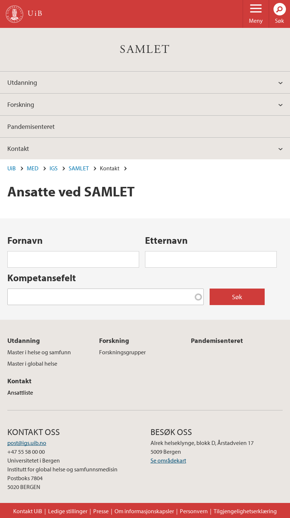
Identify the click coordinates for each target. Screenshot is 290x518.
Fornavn (25, 240)
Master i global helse (32, 363)
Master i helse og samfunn (39, 352)
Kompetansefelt (41, 278)
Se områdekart (168, 460)
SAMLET (145, 49)
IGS (54, 168)
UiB (11, 168)
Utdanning (22, 82)
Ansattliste (20, 392)
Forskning (20, 104)
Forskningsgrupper (122, 352)
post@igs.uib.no (26, 442)
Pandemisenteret (31, 126)
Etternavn (166, 240)
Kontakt (18, 148)
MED (33, 168)
